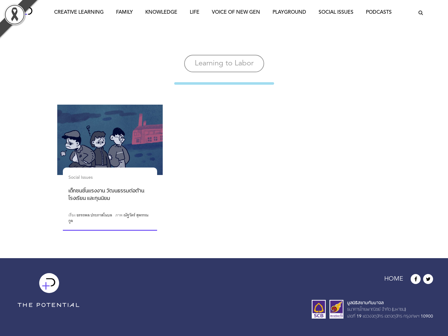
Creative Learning (79, 12)
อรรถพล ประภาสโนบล (94, 215)
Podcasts (379, 12)
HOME (393, 279)
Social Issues (336, 12)
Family (124, 12)
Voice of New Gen (236, 12)
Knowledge (161, 12)
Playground (289, 12)
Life (194, 12)
